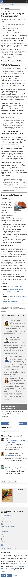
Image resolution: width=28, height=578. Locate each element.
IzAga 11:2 (14, 80)
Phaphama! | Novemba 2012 (8, 4)
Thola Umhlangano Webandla (8, 524)
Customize (15, 575)
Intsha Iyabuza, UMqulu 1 (13, 455)
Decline (9, 575)
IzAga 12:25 (16, 265)
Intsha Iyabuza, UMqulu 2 (13, 468)
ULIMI (2, 8)
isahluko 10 (13, 308)
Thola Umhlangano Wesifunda (8, 526)
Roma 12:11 (10, 137)
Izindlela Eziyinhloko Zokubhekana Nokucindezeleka (15, 441)
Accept (3, 575)
